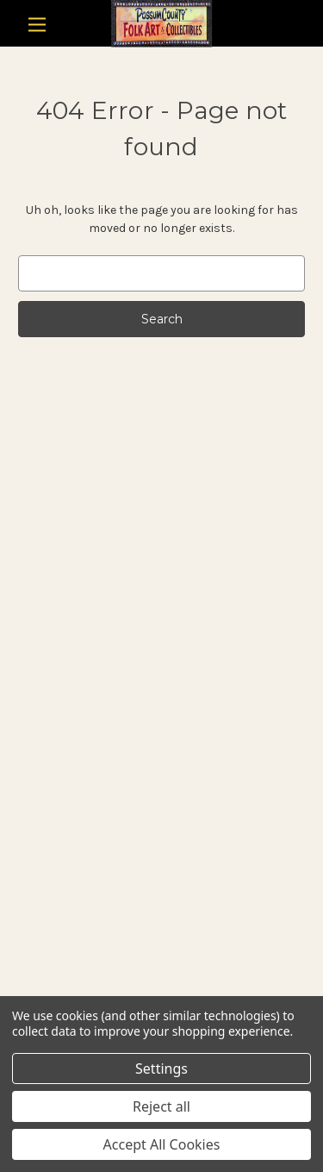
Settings (161, 1068)
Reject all (161, 1106)
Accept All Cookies (162, 1144)
